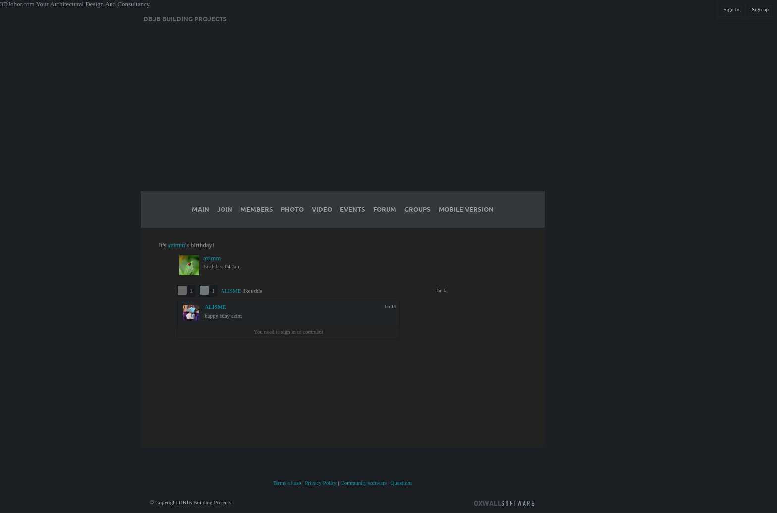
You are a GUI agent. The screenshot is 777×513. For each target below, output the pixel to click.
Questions (401, 483)
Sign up (760, 9)
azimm (176, 245)
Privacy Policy (320, 483)
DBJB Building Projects (185, 19)
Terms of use (287, 483)
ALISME (231, 291)
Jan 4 (441, 290)
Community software (363, 483)
